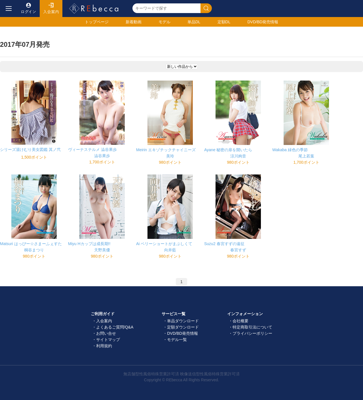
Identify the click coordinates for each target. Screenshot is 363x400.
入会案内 (51, 8)
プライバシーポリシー (252, 333)
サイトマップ (108, 339)
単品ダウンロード (183, 321)
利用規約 (104, 346)
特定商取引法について (252, 327)
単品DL (194, 22)
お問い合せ (106, 333)
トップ (97, 22)
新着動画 (134, 22)
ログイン (28, 8)
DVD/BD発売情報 (182, 333)
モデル (164, 22)
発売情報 (262, 22)
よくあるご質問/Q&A (114, 327)
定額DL (224, 22)
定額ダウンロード (183, 327)
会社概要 (240, 321)
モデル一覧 (177, 339)
